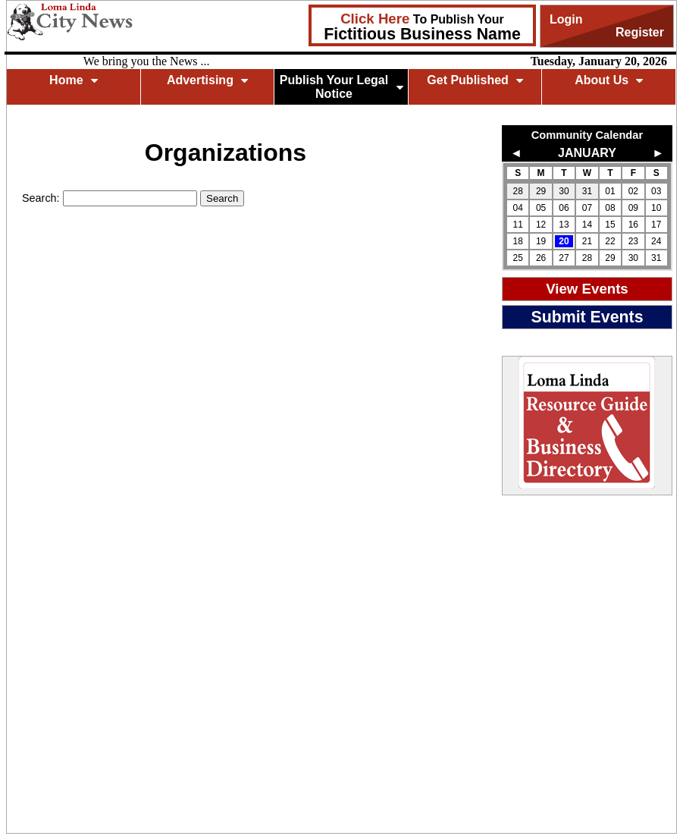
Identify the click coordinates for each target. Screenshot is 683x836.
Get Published (475, 80)
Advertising (207, 80)
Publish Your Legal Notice (341, 87)
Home (73, 80)
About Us (609, 80)
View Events (587, 289)
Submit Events (587, 317)
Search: (42, 198)
